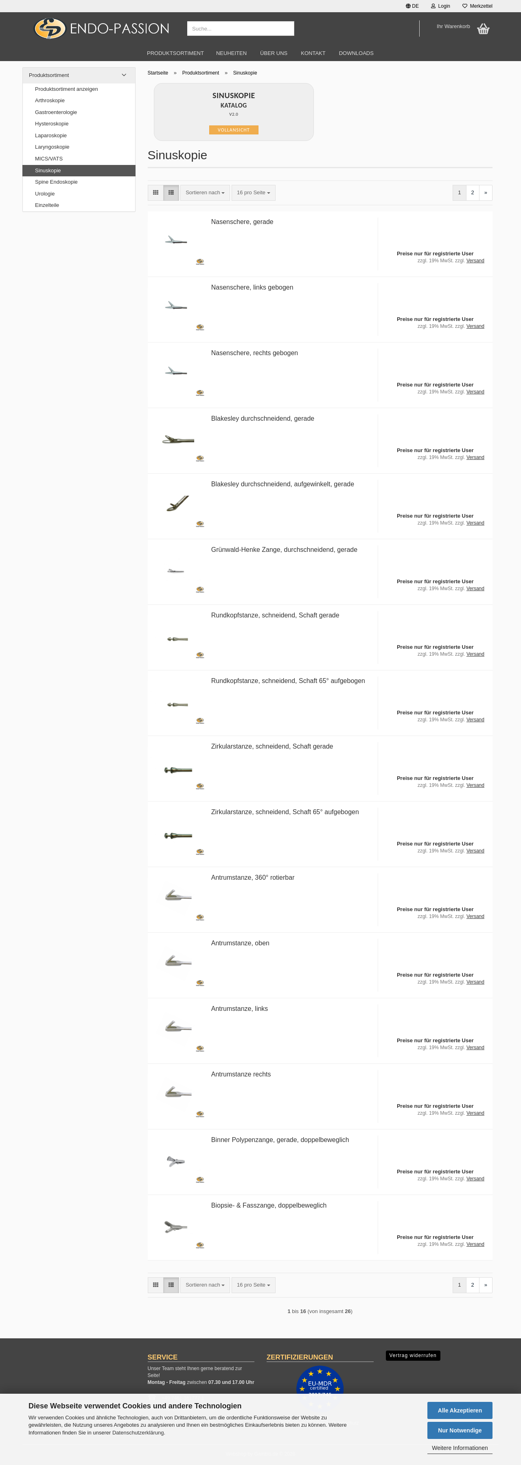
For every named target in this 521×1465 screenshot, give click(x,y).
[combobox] (205, 193)
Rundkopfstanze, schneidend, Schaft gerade (275, 615)
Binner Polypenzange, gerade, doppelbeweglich (280, 1139)
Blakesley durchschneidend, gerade (263, 418)
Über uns (273, 53)
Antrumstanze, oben (240, 943)
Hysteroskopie (51, 124)
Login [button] (440, 6)
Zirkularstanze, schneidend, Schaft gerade (272, 746)
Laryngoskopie (52, 147)
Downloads (356, 53)
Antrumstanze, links (239, 1008)
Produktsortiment (175, 53)
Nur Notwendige (460, 1430)
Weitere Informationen (460, 1448)
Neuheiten (231, 53)
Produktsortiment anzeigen (66, 89)
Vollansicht (234, 130)
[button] (412, 6)
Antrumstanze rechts (241, 1074)
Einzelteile (47, 205)
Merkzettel (477, 6)
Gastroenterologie (56, 112)
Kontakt (313, 53)
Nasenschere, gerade (242, 221)
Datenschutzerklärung (138, 1433)
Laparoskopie (51, 135)
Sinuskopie (48, 170)
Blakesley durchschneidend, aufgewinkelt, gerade (282, 484)
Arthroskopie (50, 100)
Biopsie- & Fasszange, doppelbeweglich (269, 1205)
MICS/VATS (49, 159)
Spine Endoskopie (56, 182)
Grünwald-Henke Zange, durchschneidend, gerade (284, 549)
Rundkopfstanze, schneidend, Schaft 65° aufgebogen (288, 680)
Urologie (45, 194)
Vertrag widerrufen (413, 1355)
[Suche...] (286, 29)
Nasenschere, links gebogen (252, 287)
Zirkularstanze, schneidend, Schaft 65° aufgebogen (285, 811)
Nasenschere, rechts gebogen (254, 352)
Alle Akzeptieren (460, 1410)
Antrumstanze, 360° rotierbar (253, 877)
